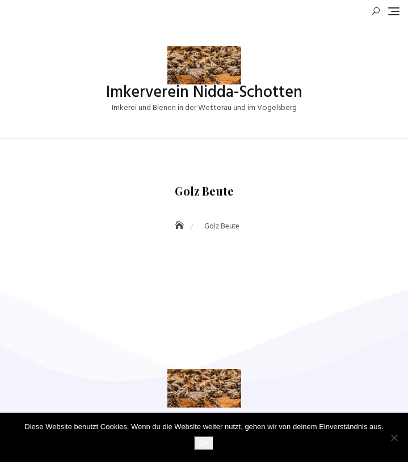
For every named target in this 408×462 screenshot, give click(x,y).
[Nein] (393, 437)
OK (204, 443)
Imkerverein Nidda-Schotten (204, 92)
